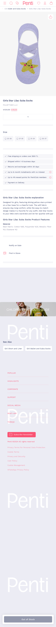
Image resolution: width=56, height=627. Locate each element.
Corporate (12, 389)
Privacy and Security (16, 456)
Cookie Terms (13, 452)
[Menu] (5, 3)
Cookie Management (16, 465)
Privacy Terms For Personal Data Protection (26, 447)
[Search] (11, 3)
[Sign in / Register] (45, 3)
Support (11, 397)
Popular (11, 373)
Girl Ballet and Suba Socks (15, 9)
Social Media (13, 405)
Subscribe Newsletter (23, 435)
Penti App (12, 413)
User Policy (12, 461)
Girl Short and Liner (13, 349)
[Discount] (17, 3)
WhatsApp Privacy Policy (18, 470)
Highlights (13, 381)
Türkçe (11, 422)
